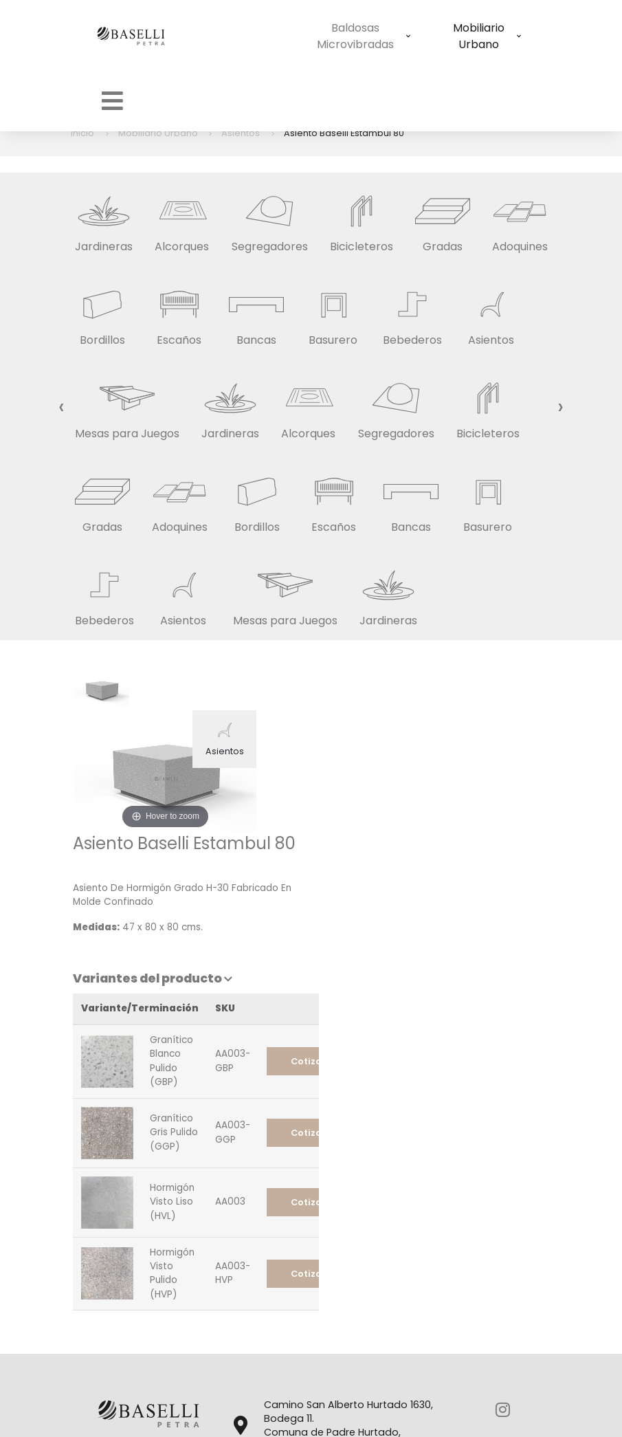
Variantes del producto (401, 818)
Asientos (491, 311)
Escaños (179, 311)
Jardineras (104, 218)
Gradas (442, 218)
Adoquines (520, 218)
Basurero (333, 311)
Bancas (256, 311)
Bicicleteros (361, 218)
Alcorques (182, 218)
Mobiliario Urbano (404, 36)
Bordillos (102, 311)
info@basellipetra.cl (321, 1348)
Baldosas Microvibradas (281, 36)
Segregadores (270, 218)
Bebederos (412, 311)
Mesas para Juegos (127, 405)
